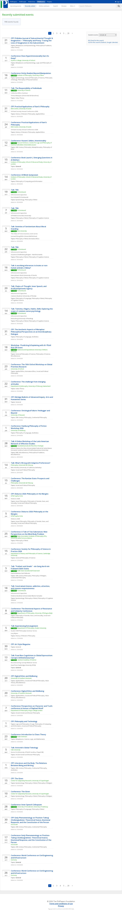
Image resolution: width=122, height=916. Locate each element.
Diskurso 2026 (15, 499)
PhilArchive (31, 2)
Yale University (15, 750)
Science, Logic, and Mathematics (34, 739)
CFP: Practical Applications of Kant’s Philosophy (30, 106)
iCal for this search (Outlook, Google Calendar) (103, 42)
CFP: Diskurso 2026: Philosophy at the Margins (29, 494)
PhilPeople (22, 2)
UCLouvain (14, 824)
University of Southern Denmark (21, 678)
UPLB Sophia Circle (17, 496)
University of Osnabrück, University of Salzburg (32, 807)
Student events (93, 35)
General (18, 402)
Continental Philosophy (39, 417)
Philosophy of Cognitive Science (39, 218)
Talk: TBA (15, 190)
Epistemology (20, 78)
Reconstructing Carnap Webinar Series (24, 663)
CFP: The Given (17, 778)
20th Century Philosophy (23, 147)
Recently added (30, 6)
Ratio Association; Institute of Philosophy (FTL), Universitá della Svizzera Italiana (29, 537)
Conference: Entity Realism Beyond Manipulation (31, 73)
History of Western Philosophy (25, 114)
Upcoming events (15, 6)
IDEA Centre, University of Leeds (21, 109)
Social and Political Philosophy (25, 470)
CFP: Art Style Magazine (20, 644)
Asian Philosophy (21, 501)
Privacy (61, 906)
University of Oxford (17, 369)
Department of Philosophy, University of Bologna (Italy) (34, 613)
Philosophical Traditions (43, 45)
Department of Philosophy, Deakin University (32, 628)
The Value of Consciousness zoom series (24, 234)
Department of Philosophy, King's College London (26, 710)
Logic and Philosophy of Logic (25, 724)
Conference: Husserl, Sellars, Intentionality (28, 140)
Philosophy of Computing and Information (29, 181)
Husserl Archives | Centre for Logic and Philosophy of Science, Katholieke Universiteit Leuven (31, 144)
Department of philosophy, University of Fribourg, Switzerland (30, 386)
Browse (64, 6)
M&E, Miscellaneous (22, 452)
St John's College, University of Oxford (23, 60)
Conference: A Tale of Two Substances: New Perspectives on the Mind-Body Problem (29, 533)
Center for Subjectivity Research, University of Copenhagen (30, 781)
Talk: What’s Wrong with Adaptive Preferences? (30, 463)
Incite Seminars (22, 737)
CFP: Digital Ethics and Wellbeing (24, 676)
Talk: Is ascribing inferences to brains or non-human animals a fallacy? (29, 266)
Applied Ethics (40, 114)
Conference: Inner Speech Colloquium (26, 804)
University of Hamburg (18, 430)
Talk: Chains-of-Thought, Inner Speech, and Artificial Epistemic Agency (29, 287)
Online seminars (44, 6)
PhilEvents (41, 2)
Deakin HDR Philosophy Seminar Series (24, 631)
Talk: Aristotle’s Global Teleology (24, 747)
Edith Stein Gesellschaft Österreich (28, 571)
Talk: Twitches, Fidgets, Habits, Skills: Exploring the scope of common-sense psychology (32, 310)
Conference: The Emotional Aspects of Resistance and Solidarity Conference (31, 610)
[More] (73, 6)
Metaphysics (20, 739)
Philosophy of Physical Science (28, 80)
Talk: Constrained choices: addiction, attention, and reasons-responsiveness (30, 587)
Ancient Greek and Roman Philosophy (28, 713)
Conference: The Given (20, 791)
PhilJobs (49, 2)
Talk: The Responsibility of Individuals (26, 88)
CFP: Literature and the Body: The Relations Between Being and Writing (29, 764)
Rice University (22, 231)
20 (68, 33)
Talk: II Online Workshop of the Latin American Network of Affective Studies (30, 442)
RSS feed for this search (96, 40)
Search (55, 6)
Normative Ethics (34, 239)
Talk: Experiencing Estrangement (24, 626)
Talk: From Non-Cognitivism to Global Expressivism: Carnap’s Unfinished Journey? (32, 656)
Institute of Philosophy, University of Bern (30, 75)
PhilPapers (13, 2)
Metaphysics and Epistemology (25, 45)
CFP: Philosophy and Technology (24, 721)
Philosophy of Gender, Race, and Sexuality (29, 615)
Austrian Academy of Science (27, 660)
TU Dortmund (21, 192)
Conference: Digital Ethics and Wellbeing (27, 691)
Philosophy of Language (23, 298)
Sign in (118, 2)
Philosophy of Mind (31, 200)
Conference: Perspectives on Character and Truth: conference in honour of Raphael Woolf (32, 707)
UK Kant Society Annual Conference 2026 (24, 111)
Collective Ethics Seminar (19, 93)
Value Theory (15, 47)
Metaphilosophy (37, 147)
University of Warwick (18, 415)
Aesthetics (35, 337)
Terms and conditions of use (61, 904)
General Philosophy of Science (35, 78)
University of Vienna (23, 90)
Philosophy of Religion (39, 576)
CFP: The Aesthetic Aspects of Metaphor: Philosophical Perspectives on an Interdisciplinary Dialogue (31, 331)
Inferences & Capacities (19, 195)
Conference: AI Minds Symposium (24, 175)
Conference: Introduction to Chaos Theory (28, 734)
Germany (14, 860)
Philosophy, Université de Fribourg (22, 465)
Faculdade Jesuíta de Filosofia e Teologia (30, 446)
